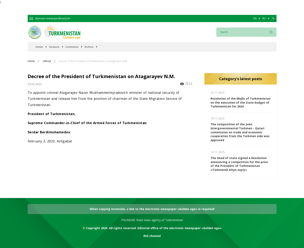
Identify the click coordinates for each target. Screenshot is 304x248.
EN (254, 18)
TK (273, 18)
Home (39, 47)
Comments (71, 47)
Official (47, 61)
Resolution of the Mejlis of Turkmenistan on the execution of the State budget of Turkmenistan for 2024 (240, 102)
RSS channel (152, 236)
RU (264, 18)
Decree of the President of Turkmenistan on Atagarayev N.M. (93, 61)
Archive (89, 47)
